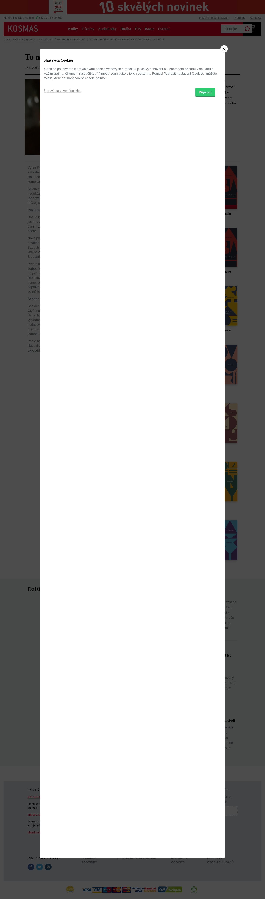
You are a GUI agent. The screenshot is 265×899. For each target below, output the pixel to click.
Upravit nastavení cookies (63, 469)
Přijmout (205, 470)
